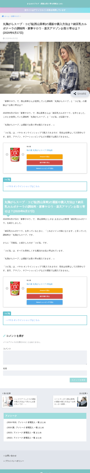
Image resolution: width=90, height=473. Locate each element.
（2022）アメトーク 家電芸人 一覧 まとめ (24, 427)
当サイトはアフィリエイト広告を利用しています (45, 10)
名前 (5, 357)
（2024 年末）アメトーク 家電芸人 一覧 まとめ (27, 411)
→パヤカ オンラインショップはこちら (22, 181)
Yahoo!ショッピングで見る (37, 163)
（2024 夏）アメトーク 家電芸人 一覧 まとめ (26, 416)
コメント (7, 337)
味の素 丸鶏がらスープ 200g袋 (39, 151)
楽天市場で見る (59, 157)
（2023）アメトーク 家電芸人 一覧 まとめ (24, 421)
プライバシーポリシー (14, 450)
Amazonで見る (37, 157)
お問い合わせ (10, 445)
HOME (45, 463)
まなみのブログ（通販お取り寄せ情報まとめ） (45, 3)
